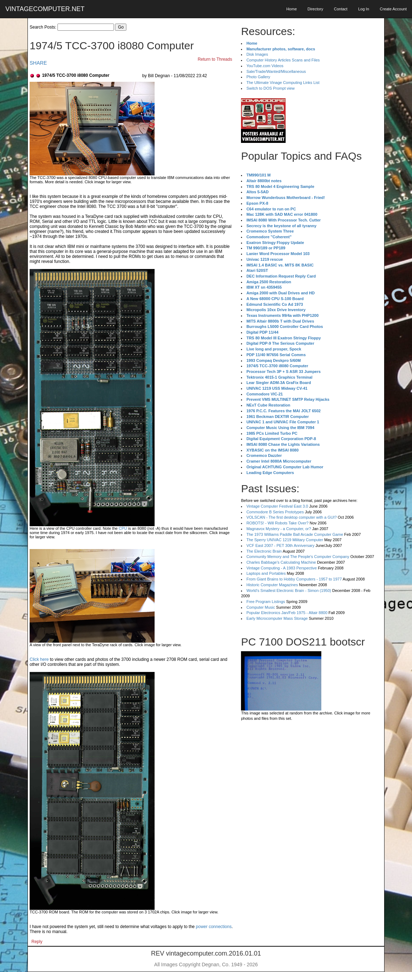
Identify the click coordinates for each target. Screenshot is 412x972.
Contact (340, 9)
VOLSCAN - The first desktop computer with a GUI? (291, 517)
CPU (123, 528)
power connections (214, 926)
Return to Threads (215, 59)
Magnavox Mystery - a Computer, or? (278, 529)
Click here (39, 659)
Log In (363, 9)
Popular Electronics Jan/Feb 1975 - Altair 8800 (286, 612)
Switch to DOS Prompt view (270, 88)
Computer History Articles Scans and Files (283, 60)
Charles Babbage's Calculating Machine (281, 562)
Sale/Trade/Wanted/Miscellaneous (276, 71)
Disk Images (257, 54)
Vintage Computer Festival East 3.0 (277, 506)
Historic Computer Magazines (272, 585)
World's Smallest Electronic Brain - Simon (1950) (288, 590)
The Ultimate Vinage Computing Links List (283, 82)
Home (291, 9)
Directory (315, 9)
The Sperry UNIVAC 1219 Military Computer (284, 540)
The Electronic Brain (264, 551)
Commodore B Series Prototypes (275, 512)
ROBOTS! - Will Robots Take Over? (277, 523)
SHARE (38, 63)
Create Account (393, 9)
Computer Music (260, 607)
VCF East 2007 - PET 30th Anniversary (280, 545)
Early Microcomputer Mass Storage (277, 618)
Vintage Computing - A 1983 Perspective (281, 568)
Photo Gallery (258, 77)
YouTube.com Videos (264, 66)
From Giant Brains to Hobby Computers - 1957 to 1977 (294, 579)
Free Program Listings (265, 601)
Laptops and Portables (266, 573)
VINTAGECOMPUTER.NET (45, 9)
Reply (36, 941)
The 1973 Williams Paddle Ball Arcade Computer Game (294, 534)
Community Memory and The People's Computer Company (297, 556)
